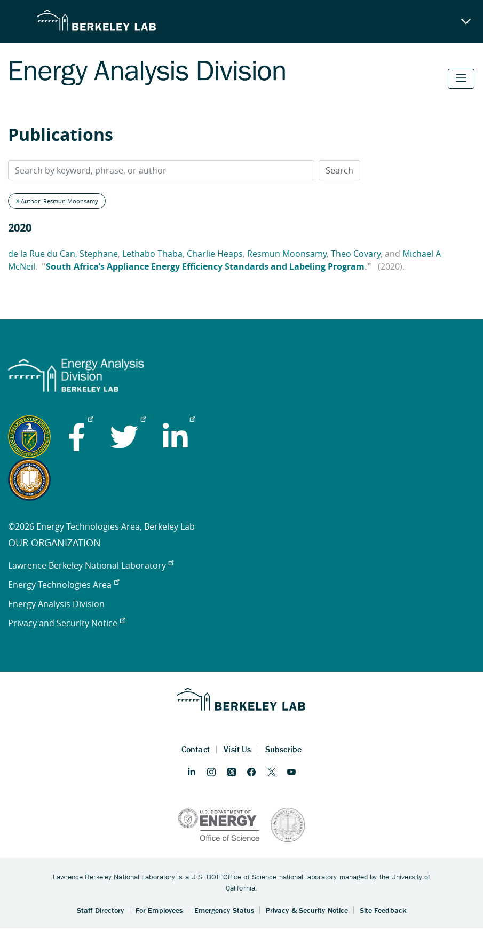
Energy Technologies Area (63, 585)
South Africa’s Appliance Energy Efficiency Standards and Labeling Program (205, 266)
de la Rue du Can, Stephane (63, 253)
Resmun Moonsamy (287, 253)
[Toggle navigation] (461, 79)
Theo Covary (356, 253)
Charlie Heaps (215, 253)
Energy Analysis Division (56, 604)
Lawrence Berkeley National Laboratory (90, 565)
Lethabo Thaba (152, 253)
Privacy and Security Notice (66, 623)
